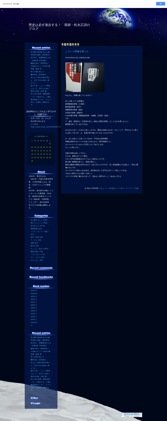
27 (44, 158)
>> (47, 136)
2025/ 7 (34, 302)
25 (38, 158)
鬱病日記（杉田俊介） (39, 74)
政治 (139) (35, 246)
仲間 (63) (34, 243)
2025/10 (34, 293)
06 (44, 147)
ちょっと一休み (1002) (39, 249)
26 (41, 158)
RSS (34, 398)
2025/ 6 (34, 305)
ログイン (35, 403)
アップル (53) (36, 240)
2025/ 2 (34, 317)
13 (44, 151)
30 (32, 161)
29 (50, 158)
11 (38, 151)
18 (38, 154)
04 (38, 147)
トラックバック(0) (131, 188)
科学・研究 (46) (37, 237)
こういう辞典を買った (77, 51)
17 (35, 154)
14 (47, 151)
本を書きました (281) (39, 220)
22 (50, 154)
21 (47, 154)
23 (32, 158)
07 (47, 147)
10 (35, 151)
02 (32, 147)
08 (50, 147)
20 (44, 154)
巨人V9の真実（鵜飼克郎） (41, 94)
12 (41, 151)
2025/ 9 (34, 296)
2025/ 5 (34, 308)
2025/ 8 (34, 299)
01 (50, 144)
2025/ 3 (34, 314)
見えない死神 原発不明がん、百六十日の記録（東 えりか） (40, 80)
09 (32, 151)
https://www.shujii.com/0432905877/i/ (46, 127)
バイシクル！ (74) (38, 254)
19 (41, 154)
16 (32, 154)
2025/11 (34, 290)
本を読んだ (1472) (38, 226)
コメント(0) (118, 188)
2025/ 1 (34, 319)
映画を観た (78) (37, 251)
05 (41, 147)
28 (47, 158)
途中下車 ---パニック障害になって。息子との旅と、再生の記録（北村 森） (41, 88)
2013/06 (41, 136)
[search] (78, 4)
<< (35, 136)
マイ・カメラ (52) (38, 257)
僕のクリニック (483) (39, 223)
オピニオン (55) (37, 260)
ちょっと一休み (107, 188)
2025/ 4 (34, 311)
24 (35, 158)
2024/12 (34, 322)
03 (35, 147)
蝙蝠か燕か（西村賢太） (40, 63)
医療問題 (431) (36, 229)
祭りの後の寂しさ (37, 72)
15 (50, 151)
